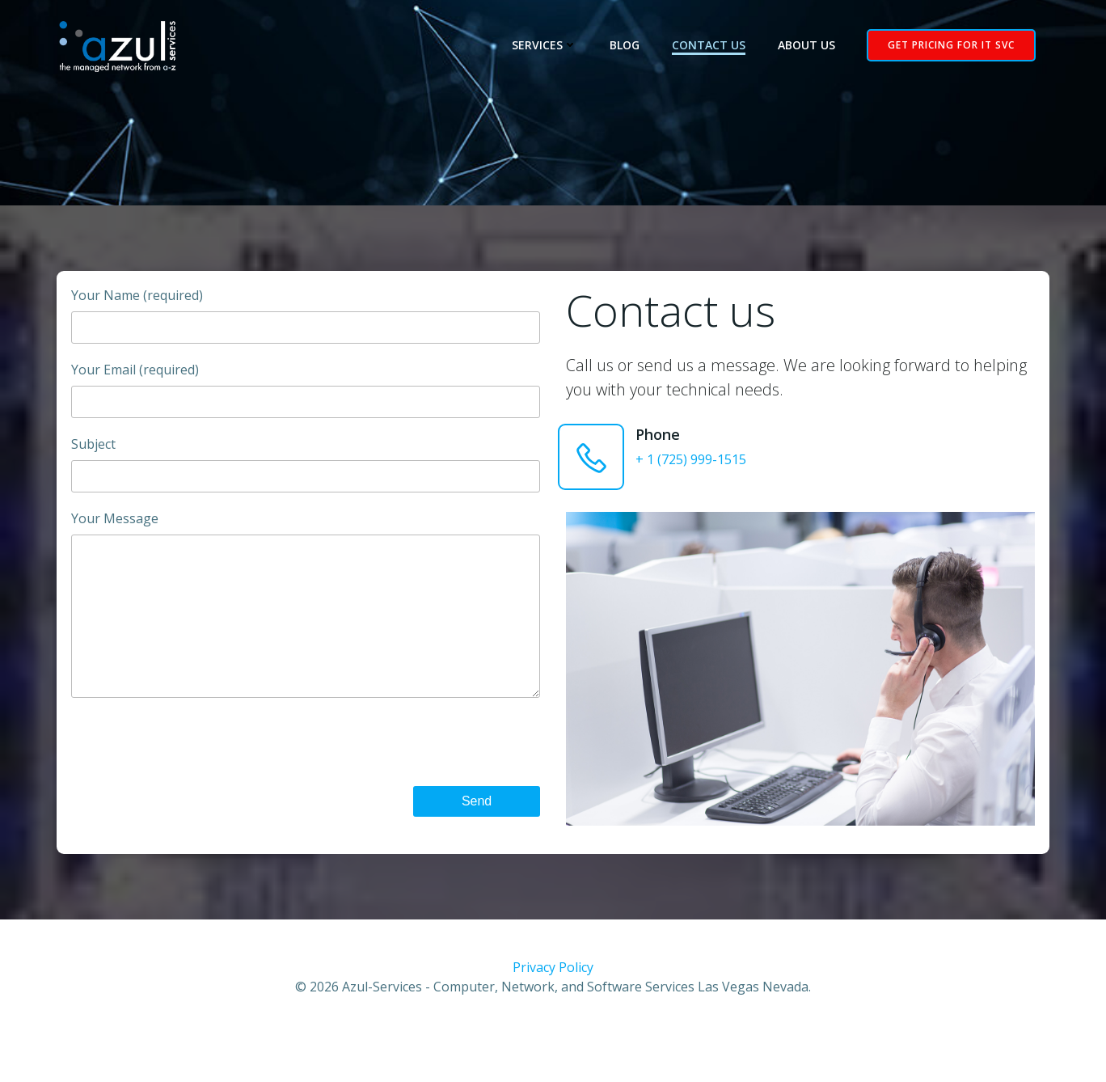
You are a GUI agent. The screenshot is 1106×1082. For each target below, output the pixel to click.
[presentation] (418, 782)
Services (549, 45)
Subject (304, 472)
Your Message (304, 628)
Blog (629, 45)
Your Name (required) (304, 323)
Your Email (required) (304, 397)
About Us (811, 45)
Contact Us (713, 45)
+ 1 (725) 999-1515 (694, 468)
